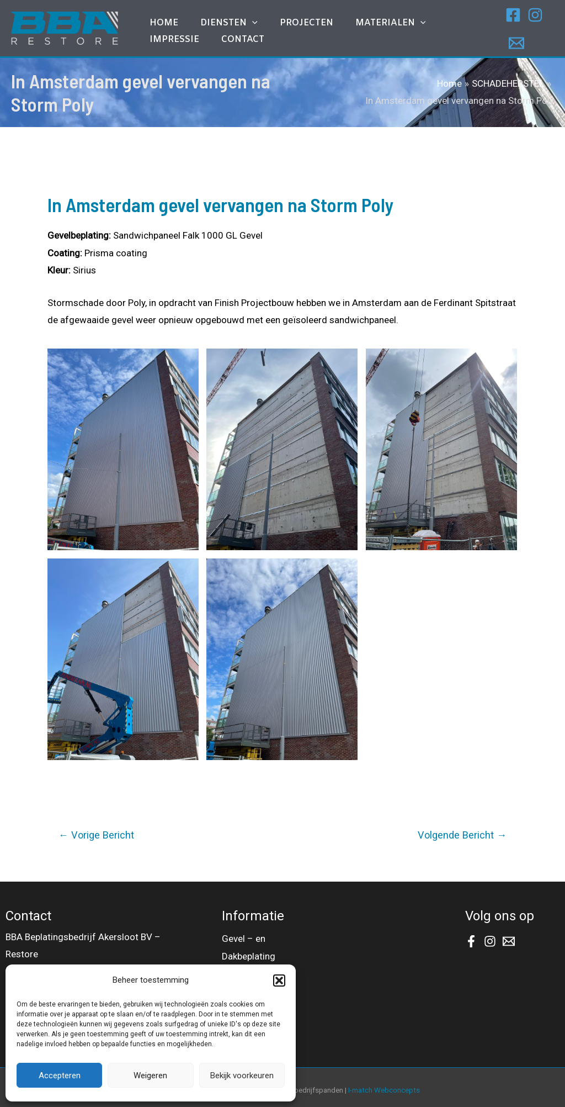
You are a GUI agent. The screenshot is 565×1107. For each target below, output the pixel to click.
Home (158, 14)
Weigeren (150, 1075)
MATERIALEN (352, 15)
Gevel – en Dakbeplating (248, 941)
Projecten (279, 14)
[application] (235, 15)
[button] (279, 980)
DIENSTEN (212, 15)
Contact (165, 39)
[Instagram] (527, 17)
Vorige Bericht (96, 830)
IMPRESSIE (422, 14)
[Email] (508, 35)
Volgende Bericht (462, 830)
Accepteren (60, 1075)
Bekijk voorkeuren (242, 1075)
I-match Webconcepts (384, 1086)
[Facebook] (505, 17)
